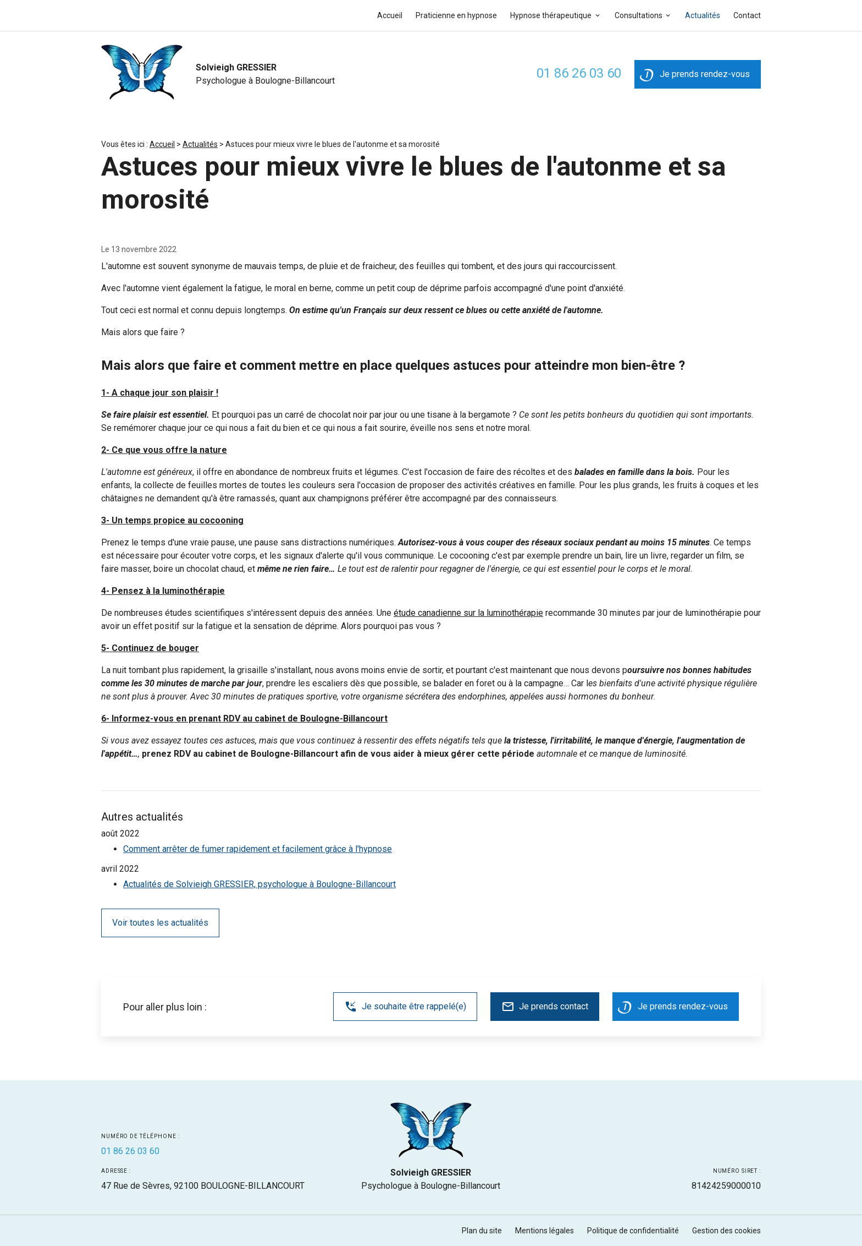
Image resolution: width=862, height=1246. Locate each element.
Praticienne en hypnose (456, 15)
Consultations (638, 15)
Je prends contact (544, 1006)
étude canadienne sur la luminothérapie (468, 613)
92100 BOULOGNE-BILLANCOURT (203, 1186)
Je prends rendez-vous (695, 77)
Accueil (389, 15)
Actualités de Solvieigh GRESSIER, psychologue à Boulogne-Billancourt (259, 884)
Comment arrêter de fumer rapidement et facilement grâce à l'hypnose (257, 849)
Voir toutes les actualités (160, 922)
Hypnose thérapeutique (551, 15)
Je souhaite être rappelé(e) (405, 1006)
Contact (747, 15)
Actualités (702, 15)
